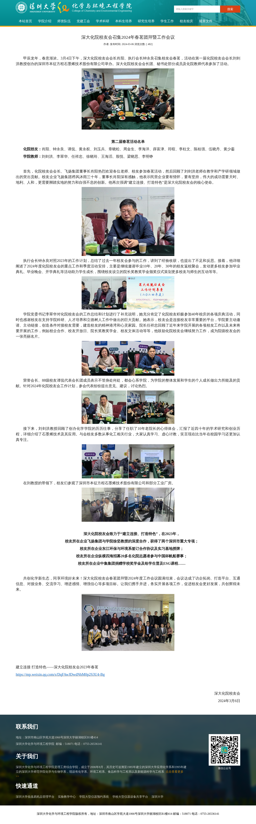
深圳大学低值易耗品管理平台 (35, 796)
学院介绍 (44, 21)
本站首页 (25, 21)
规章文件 (205, 21)
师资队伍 (64, 21)
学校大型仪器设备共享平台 (130, 796)
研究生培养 (146, 21)
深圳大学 (157, 796)
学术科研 (102, 21)
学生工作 (167, 21)
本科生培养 (123, 21)
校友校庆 (186, 21)
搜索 (230, 9)
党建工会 (83, 21)
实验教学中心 (67, 796)
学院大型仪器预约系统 (94, 796)
